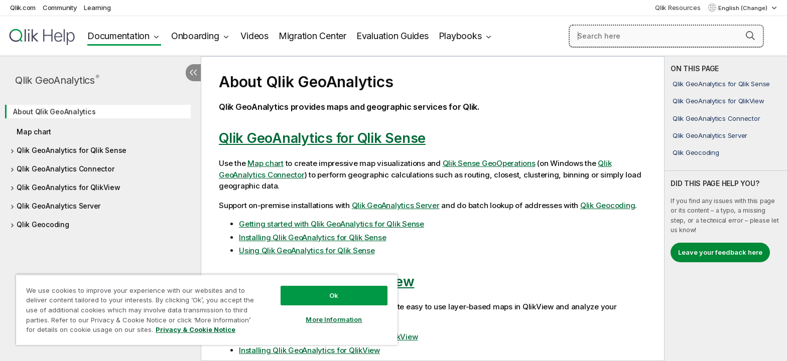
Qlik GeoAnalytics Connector (65, 168)
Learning (97, 8)
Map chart (34, 131)
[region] (207, 309)
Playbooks (460, 36)
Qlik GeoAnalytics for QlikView (68, 187)
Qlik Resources (678, 8)
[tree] (100, 165)
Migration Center (312, 36)
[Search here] (666, 36)
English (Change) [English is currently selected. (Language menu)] (743, 8)
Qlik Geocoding (43, 224)
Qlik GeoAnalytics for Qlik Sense (71, 150)
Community (60, 8)
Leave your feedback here (720, 252)
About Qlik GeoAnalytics (54, 111)
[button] (750, 36)
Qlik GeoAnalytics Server (58, 206)
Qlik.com (23, 8)
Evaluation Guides (392, 36)
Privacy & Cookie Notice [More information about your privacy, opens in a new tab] (195, 329)
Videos (254, 36)
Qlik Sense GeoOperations (489, 163)
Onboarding (195, 36)
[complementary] (726, 208)
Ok (333, 295)
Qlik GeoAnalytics (57, 80)
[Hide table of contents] (193, 72)
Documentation (118, 36)
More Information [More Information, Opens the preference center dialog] (334, 319)
